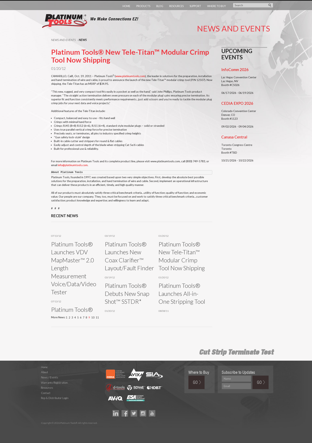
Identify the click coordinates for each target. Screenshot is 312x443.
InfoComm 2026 (235, 69)
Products (143, 6)
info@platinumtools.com (73, 165)
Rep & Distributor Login (54, 398)
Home (126, 6)
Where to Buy (216, 6)
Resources (176, 6)
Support (195, 6)
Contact (45, 393)
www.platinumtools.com (130, 76)
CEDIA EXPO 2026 (237, 103)
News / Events (49, 377)
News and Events (63, 40)
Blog (159, 6)
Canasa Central (234, 137)
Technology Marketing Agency (43, 427)
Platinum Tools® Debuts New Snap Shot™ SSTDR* (127, 293)
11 (97, 317)
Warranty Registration (54, 382)
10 (93, 317)
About (44, 372)
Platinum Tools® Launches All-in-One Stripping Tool (182, 293)
